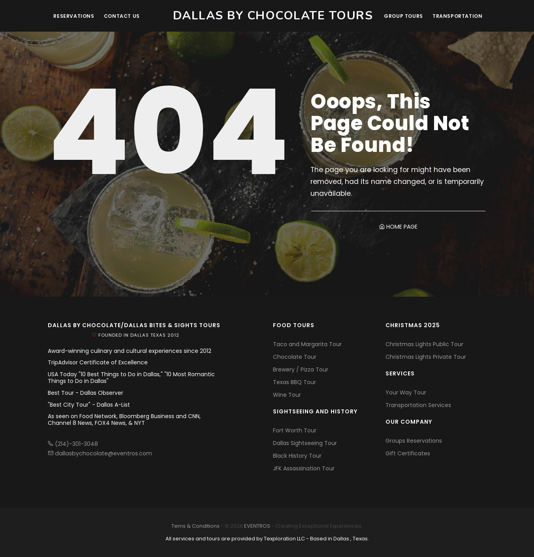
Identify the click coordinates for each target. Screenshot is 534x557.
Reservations (75, 16)
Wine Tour (287, 395)
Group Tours (401, 16)
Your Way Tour (405, 392)
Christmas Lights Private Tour (425, 357)
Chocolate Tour (294, 357)
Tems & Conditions (195, 526)
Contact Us (125, 16)
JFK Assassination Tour (304, 468)
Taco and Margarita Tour (307, 344)
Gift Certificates (407, 453)
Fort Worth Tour (294, 430)
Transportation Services (418, 405)
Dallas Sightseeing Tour (305, 443)
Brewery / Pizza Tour (300, 369)
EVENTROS (257, 526)
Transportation (456, 16)
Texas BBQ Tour (294, 382)
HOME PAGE (398, 227)
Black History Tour (297, 456)
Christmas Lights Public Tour (424, 344)
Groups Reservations (413, 441)
